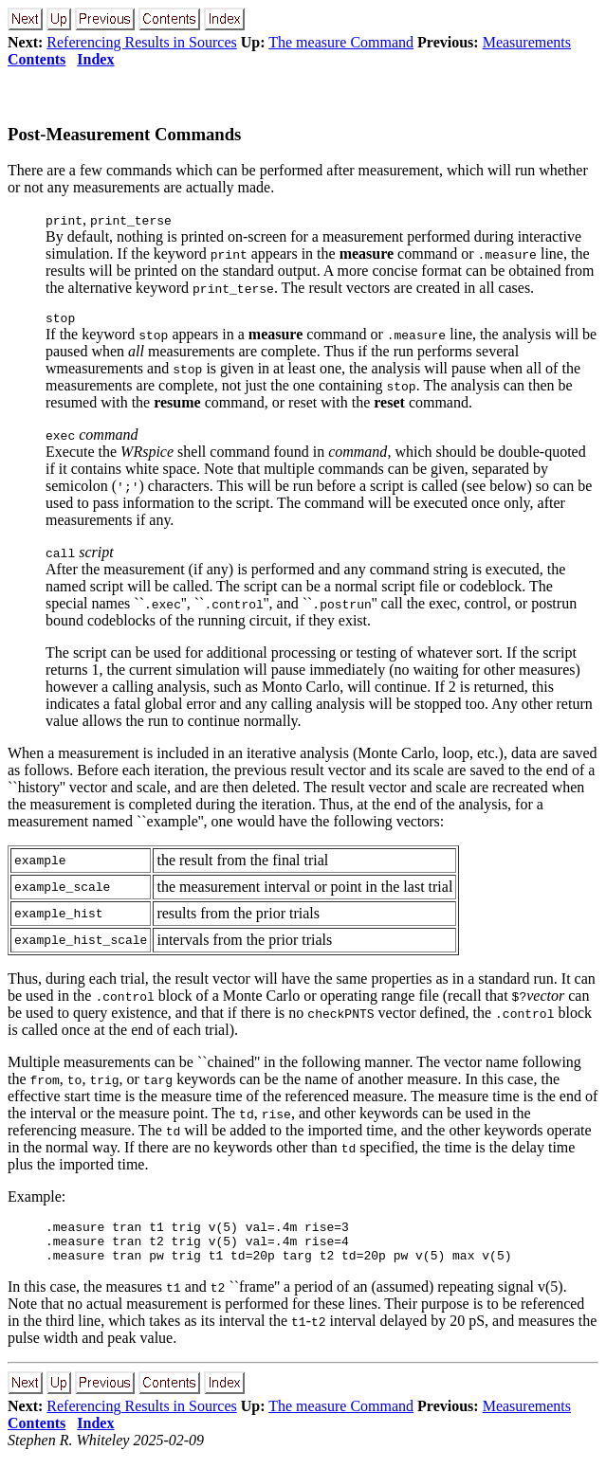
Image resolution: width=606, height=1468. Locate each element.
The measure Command (340, 42)
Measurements (527, 42)
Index (95, 59)
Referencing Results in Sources (141, 42)
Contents (36, 59)
